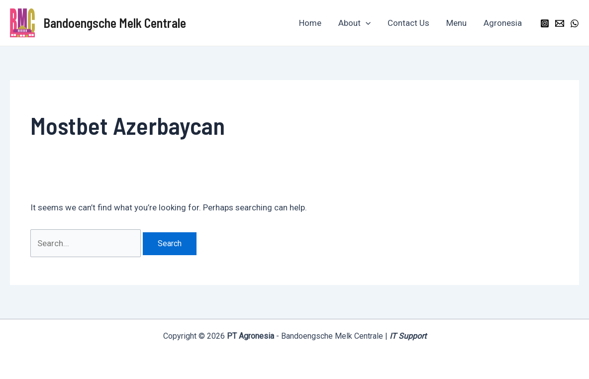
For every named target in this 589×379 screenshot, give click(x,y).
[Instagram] (544, 23)
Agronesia (503, 23)
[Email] (559, 23)
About (354, 23)
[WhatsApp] (574, 23)
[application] (366, 23)
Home (310, 23)
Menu (456, 23)
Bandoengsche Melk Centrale (114, 22)
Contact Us (408, 23)
